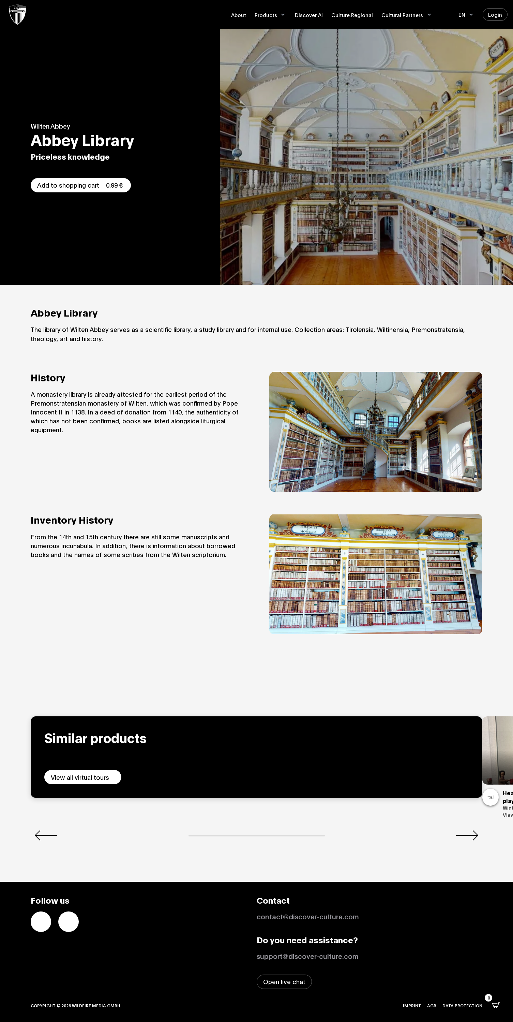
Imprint (412, 1005)
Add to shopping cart (80, 185)
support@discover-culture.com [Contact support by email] (308, 955)
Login (495, 14)
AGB (431, 1005)
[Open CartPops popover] (496, 1005)
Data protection (462, 1005)
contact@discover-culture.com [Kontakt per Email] (308, 916)
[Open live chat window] (284, 982)
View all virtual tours (80, 777)
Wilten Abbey (50, 126)
